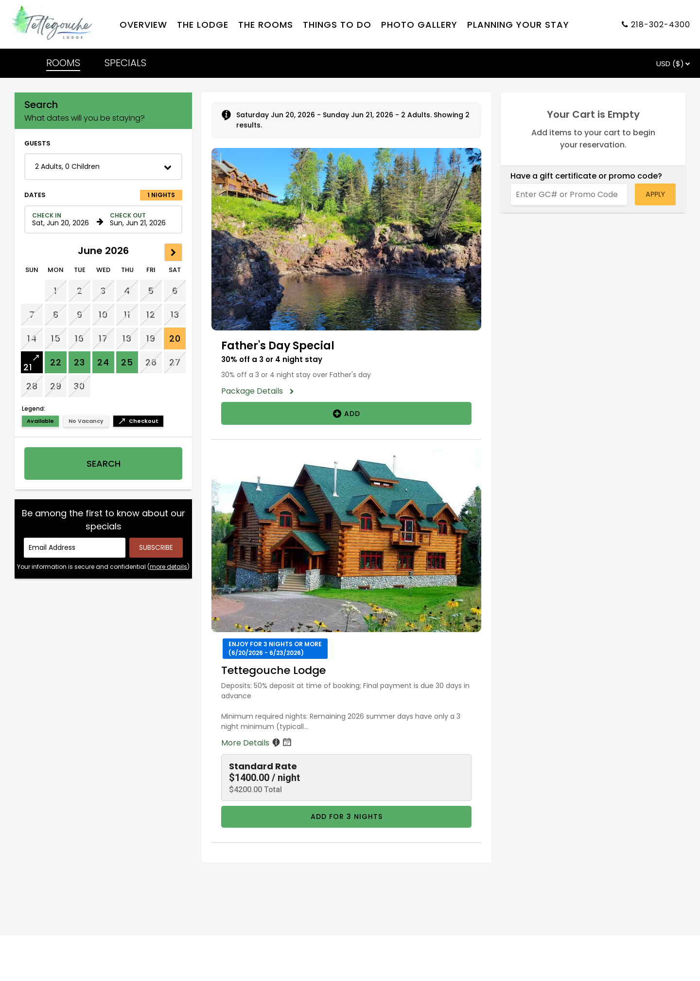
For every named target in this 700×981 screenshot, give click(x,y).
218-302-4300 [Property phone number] (660, 24)
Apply (655, 194)
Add (346, 413)
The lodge (202, 24)
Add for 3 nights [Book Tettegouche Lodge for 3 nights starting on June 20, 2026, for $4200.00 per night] (347, 816)
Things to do (337, 24)
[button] (103, 166)
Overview (143, 24)
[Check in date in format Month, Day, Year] (63, 219)
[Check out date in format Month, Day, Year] (140, 219)
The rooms (265, 24)
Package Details (255, 391)
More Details (257, 742)
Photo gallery (419, 24)
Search (104, 463)
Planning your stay (518, 24)
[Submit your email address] (156, 548)
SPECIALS (125, 63)
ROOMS (63, 63)
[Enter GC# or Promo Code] (569, 194)
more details (168, 567)
